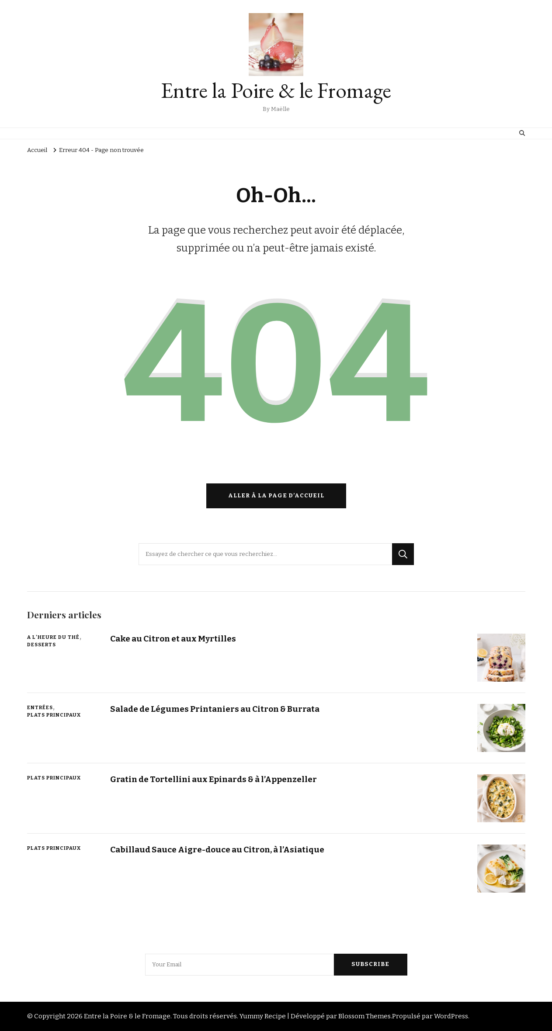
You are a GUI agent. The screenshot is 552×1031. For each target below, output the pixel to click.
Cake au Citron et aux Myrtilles (173, 639)
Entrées (40, 707)
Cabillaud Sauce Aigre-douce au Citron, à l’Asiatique (217, 850)
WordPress (451, 1016)
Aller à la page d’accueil (276, 495)
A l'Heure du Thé (53, 637)
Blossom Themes (364, 1016)
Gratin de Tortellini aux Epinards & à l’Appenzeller (213, 779)
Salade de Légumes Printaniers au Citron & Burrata (214, 709)
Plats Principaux (54, 715)
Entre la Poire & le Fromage (276, 90)
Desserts (41, 644)
